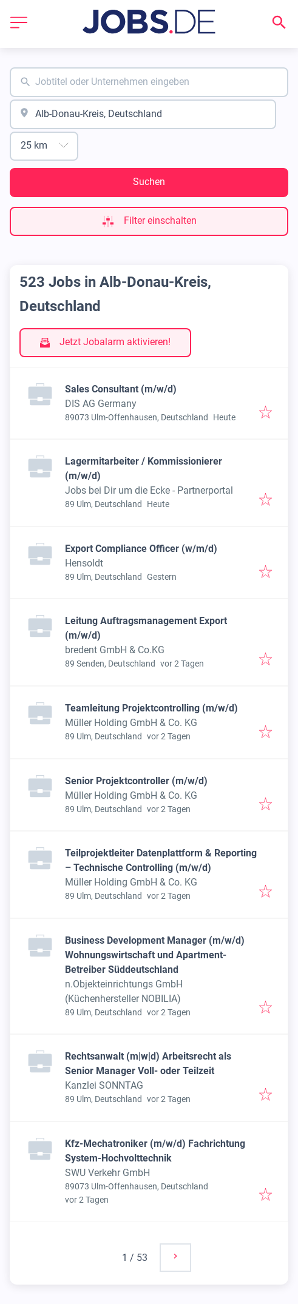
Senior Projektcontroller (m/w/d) (136, 781)
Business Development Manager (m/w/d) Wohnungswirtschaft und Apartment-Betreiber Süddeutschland (155, 955)
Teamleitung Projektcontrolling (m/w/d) (151, 708)
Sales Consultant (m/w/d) (121, 389)
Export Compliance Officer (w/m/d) (141, 548)
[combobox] (149, 82)
